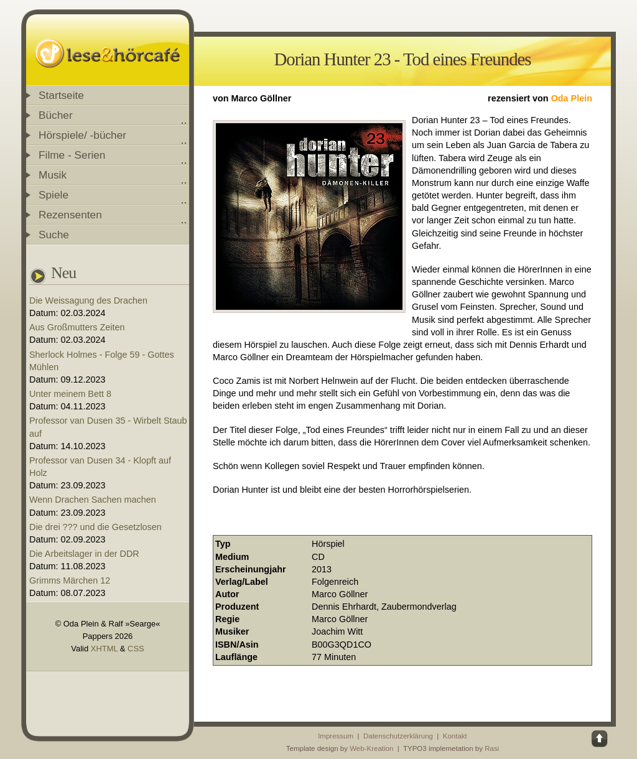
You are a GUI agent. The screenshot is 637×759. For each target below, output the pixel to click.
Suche (54, 234)
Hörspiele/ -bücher (82, 135)
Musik (53, 175)
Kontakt (455, 736)
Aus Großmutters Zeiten (77, 327)
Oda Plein (571, 98)
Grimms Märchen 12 (69, 580)
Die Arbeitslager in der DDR (84, 554)
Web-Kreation (371, 748)
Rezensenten (70, 214)
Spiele (53, 195)
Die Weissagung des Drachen (88, 300)
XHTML (104, 648)
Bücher (56, 115)
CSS (136, 648)
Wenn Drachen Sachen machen (92, 500)
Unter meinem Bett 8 (70, 394)
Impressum (335, 736)
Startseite (61, 95)
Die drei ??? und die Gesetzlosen (95, 527)
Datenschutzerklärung (398, 736)
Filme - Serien (72, 155)
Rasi (492, 748)
